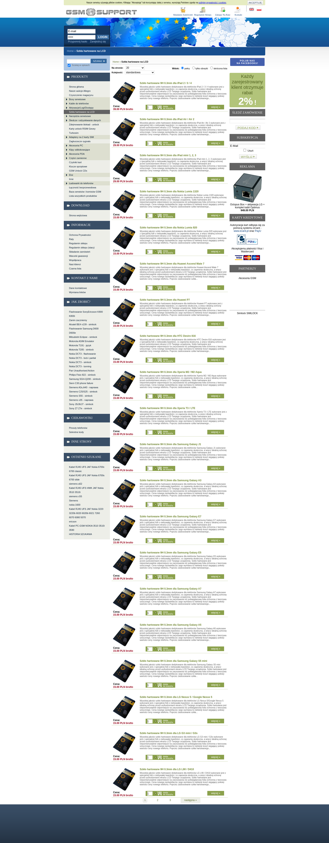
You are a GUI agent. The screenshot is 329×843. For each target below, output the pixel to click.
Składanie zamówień (79, 251)
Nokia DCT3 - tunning (80, 366)
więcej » (215, 107)
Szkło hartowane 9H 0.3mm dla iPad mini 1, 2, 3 (168, 155)
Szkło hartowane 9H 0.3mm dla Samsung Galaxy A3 (170, 480)
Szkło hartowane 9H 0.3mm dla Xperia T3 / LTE (167, 408)
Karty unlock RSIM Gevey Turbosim (82, 130)
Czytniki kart (75, 162)
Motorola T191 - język (80, 345)
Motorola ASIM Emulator (81, 341)
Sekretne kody (76, 432)
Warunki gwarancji (78, 256)
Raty (71, 239)
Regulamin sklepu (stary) (82, 247)
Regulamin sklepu (78, 243)
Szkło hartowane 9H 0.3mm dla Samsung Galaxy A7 (170, 588)
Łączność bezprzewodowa (82, 187)
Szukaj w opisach (79, 65)
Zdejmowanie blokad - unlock (84, 124)
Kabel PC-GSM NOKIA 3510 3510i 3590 (86, 527)
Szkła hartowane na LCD (101, 12)
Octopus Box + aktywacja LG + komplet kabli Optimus (247, 207)
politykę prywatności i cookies (212, 2)
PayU (258, 230)
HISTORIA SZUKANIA (80, 534)
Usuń (248, 150)
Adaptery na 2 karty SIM (81, 137)
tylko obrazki (200, 68)
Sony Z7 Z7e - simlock (80, 408)
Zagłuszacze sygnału (80, 141)
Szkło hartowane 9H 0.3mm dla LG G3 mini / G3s (168, 733)
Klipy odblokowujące (79, 149)
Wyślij (246, 157)
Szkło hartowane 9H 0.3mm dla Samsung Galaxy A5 (170, 624)
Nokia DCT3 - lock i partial (82, 358)
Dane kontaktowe (78, 288)
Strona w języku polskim (258, 9)
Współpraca (75, 260)
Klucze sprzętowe (78, 166)
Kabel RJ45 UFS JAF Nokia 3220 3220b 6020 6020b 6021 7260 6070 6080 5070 (86, 513)
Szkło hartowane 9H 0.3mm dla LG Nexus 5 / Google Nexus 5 (176, 697)
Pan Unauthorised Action (81, 370)
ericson (72, 521)
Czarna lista (75, 268)
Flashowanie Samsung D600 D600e (84, 330)
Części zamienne (78, 158)
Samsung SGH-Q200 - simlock (85, 379)
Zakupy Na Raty (222, 14)
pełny (185, 68)
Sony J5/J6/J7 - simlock (81, 404)
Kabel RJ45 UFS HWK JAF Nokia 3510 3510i (86, 490)
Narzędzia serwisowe (80, 116)
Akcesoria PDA (77, 154)
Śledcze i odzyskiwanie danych (85, 120)
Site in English (251, 9)
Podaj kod (247, 128)
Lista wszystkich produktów (83, 196)
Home (70, 51)
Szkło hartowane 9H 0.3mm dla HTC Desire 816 (168, 335)
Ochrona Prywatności (80, 235)
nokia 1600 (74, 504)
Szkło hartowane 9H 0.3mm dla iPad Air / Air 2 (167, 119)
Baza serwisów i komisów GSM (85, 191)
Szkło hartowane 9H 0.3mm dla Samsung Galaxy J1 (170, 444)
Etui (71, 175)
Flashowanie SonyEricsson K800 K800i (86, 314)
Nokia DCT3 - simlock (80, 362)
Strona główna (76, 86)
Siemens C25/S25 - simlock (83, 391)
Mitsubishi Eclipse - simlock (83, 337)
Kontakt (238, 14)
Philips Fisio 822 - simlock (82, 375)
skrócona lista (218, 68)
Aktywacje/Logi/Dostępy (81, 107)
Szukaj (97, 61)
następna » (190, 800)
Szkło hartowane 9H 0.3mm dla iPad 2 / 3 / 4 (166, 83)
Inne (71, 179)
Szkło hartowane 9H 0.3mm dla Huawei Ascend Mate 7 (172, 263)
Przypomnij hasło (77, 41)
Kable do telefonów (79, 103)
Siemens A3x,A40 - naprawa (83, 387)
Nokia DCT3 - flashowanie (82, 354)
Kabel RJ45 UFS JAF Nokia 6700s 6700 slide (86, 477)
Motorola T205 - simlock (81, 349)
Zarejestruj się (98, 41)
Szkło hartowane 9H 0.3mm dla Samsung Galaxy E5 (170, 552)
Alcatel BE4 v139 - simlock (82, 324)
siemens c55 (75, 496)
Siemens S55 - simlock (81, 396)
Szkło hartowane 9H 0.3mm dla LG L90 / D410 (167, 769)
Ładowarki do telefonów (81, 183)
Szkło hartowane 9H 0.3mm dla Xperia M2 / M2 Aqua (171, 372)
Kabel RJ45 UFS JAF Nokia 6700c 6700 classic (86, 469)
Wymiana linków (77, 292)
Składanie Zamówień (183, 14)
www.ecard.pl (241, 230)
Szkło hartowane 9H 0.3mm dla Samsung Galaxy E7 (170, 516)
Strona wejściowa (78, 215)
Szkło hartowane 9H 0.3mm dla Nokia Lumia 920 (168, 227)
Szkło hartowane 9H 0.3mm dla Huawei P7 (165, 299)
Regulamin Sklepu (203, 14)
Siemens (73, 500)
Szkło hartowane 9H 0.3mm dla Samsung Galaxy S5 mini (173, 660)
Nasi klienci (75, 264)
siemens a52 (75, 483)
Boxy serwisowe (77, 99)
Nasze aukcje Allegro (80, 91)
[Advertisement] (247, 296)
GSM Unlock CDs (78, 170)
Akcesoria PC (76, 145)
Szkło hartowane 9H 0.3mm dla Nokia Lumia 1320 (169, 191)
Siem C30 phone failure (81, 383)
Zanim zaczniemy (78, 320)
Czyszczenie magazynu (81, 95)
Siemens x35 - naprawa (81, 400)
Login (102, 37)
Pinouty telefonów (78, 428)
